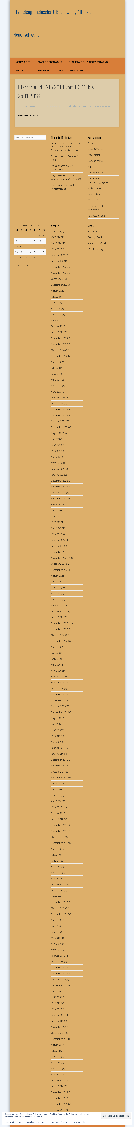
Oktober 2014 (58, 1032)
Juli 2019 (55, 724)
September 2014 (60, 1038)
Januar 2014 (57, 1086)
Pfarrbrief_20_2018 (28, 115)
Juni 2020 (56, 658)
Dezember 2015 (59, 967)
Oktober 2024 (58, 350)
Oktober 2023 (58, 421)
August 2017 (57, 848)
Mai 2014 (56, 1062)
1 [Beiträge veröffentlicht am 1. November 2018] (30, 235)
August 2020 (57, 646)
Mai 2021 (56, 593)
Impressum (76, 70)
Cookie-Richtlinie (81, 1122)
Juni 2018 (56, 795)
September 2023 (60, 427)
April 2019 (56, 741)
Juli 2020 (55, 652)
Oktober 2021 (58, 563)
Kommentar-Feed (97, 243)
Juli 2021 (55, 581)
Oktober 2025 (58, 278)
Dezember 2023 (59, 409)
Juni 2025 (56, 302)
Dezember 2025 (59, 266)
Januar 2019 (57, 753)
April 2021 (56, 599)
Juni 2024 (56, 373)
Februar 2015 (58, 1015)
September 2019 (60, 712)
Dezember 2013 (59, 1092)
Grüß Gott (23, 61)
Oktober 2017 (58, 836)
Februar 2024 (58, 397)
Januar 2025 (57, 332)
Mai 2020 (56, 664)
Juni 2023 (56, 444)
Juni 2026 (56, 231)
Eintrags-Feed (95, 237)
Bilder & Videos (96, 148)
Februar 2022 (58, 540)
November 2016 (59, 902)
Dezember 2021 (59, 551)
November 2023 (59, 415)
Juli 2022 (55, 510)
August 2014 (57, 1044)
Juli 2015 (55, 991)
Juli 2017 (55, 854)
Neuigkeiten (83, 106)
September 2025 (60, 284)
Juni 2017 (56, 860)
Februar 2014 (58, 1080)
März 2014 (56, 1074)
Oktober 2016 (58, 908)
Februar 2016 (58, 955)
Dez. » (25, 265)
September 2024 (60, 355)
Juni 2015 (56, 997)
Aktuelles (22, 70)
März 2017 (56, 878)
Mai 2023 (56, 451)
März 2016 (56, 949)
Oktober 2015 (58, 979)
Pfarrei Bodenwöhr (50, 61)
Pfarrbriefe (43, 70)
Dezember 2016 (59, 896)
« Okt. (17, 265)
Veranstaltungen (103, 106)
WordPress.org (95, 249)
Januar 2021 (57, 617)
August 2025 (57, 290)
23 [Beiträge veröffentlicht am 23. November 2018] (34, 251)
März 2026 (56, 249)
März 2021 (56, 605)
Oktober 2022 (58, 492)
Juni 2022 (56, 516)
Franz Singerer (30, 106)
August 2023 (57, 433)
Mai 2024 (56, 379)
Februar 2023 (58, 468)
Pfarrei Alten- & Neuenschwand (88, 61)
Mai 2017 (56, 866)
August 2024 (57, 361)
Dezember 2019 (59, 694)
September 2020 (60, 640)
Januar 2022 (57, 545)
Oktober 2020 (58, 635)
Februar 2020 (58, 682)
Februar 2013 (58, 1110)
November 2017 (59, 831)
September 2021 (60, 569)
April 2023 (56, 456)
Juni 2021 (56, 587)
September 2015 (60, 985)
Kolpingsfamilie (95, 172)
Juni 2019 (56, 730)
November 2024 (59, 344)
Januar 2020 (57, 688)
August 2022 (57, 504)
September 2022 (60, 498)
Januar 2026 (57, 260)
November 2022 (59, 486)
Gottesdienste (95, 160)
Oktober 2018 (58, 771)
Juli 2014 (55, 1050)
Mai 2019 (56, 735)
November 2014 (59, 1026)
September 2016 (60, 914)
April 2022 (56, 528)
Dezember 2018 (59, 759)
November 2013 (59, 1098)
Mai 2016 (56, 937)
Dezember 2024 (59, 338)
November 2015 (59, 973)
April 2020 (56, 670)
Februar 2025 (58, 326)
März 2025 (56, 320)
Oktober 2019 (58, 706)
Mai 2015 (56, 1003)
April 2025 (56, 314)
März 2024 (56, 391)
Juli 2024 (55, 367)
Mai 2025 (56, 308)
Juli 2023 (55, 439)
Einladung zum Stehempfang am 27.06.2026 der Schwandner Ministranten (65, 146)
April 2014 (56, 1068)
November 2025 (59, 272)
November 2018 (59, 765)
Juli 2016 (55, 925)
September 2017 (60, 842)
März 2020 (56, 676)
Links (60, 70)
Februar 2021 (58, 611)
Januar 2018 (57, 819)
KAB (90, 166)
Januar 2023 (57, 474)
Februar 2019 (58, 747)
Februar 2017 (58, 884)
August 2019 (57, 718)
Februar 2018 (58, 813)
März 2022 (56, 534)
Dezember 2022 (59, 480)
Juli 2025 (55, 296)
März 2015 (56, 1009)
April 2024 (56, 385)
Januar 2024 (57, 403)
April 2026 (56, 243)
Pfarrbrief (92, 106)
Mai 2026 (56, 237)
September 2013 (60, 1104)
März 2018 (56, 807)
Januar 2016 (57, 961)
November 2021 (59, 557)
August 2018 (57, 783)
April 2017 (56, 872)
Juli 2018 (55, 789)
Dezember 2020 (59, 623)
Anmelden (93, 231)
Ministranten (94, 188)
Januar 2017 (57, 890)
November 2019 (59, 700)
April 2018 (56, 801)
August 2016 (57, 920)
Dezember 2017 (59, 824)
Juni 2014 (56, 1056)
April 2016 (56, 943)
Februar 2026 (58, 255)
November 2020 (59, 629)
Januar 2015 (57, 1020)
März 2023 (56, 462)
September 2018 (60, 777)
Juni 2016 (56, 931)
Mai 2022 (56, 522)
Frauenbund (94, 154)
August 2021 (57, 575)
